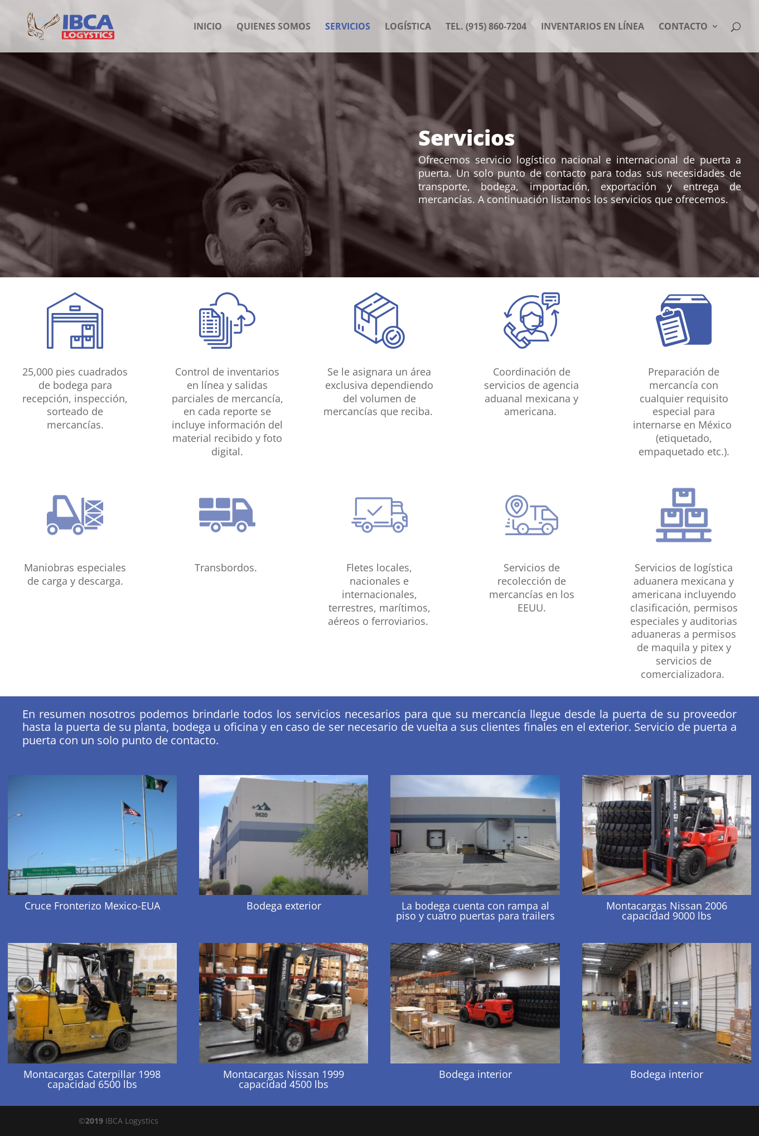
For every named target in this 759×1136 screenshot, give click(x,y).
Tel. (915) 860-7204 (486, 27)
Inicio (208, 27)
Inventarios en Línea (592, 27)
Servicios (347, 27)
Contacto (683, 27)
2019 (94, 1120)
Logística (408, 27)
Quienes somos (273, 27)
